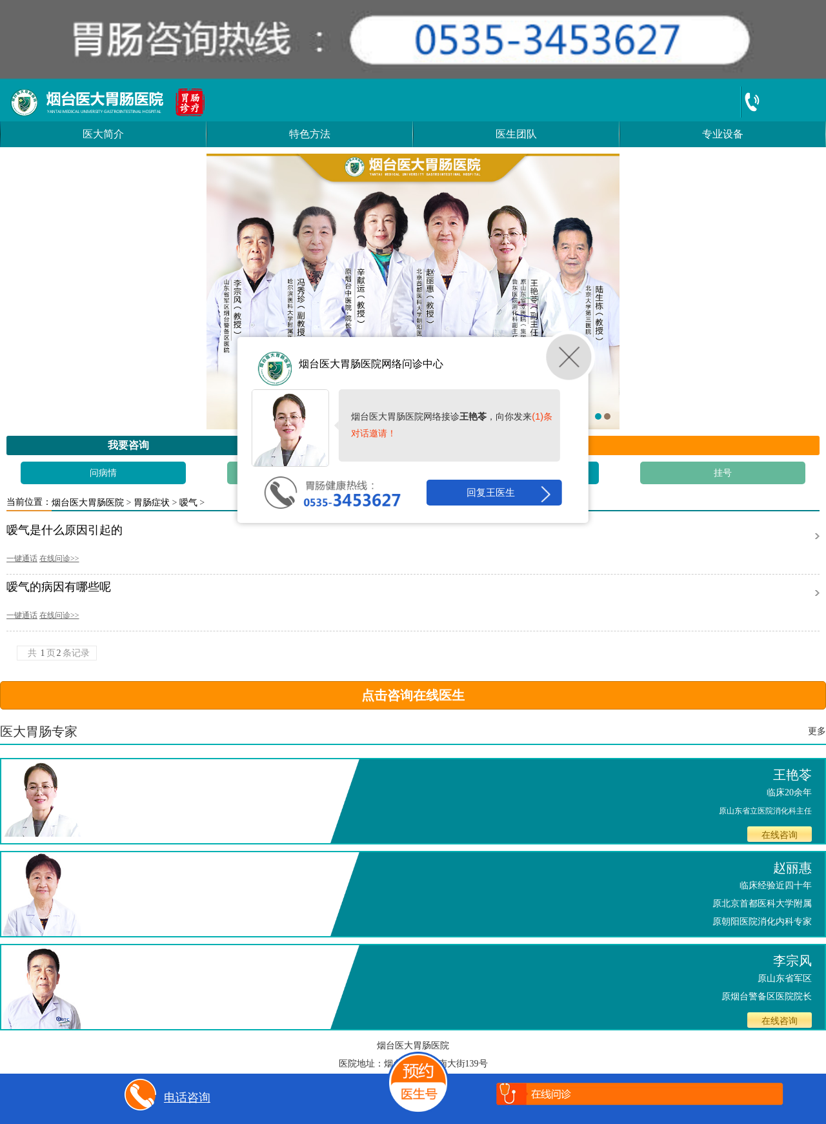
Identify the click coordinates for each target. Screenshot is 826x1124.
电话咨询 (165, 1098)
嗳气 (188, 502)
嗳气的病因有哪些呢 (58, 587)
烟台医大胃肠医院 (88, 502)
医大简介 (103, 133)
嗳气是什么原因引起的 (64, 530)
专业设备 (722, 133)
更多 (817, 731)
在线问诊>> (59, 558)
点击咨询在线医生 (413, 695)
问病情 (103, 473)
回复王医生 (508, 494)
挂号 (723, 473)
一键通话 (21, 558)
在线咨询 (779, 835)
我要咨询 (128, 445)
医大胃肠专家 (38, 731)
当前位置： (29, 502)
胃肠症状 (152, 502)
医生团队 (516, 133)
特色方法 (309, 133)
